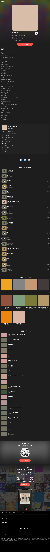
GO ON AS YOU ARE (13, 126)
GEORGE (7, 135)
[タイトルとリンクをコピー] (29, 160)
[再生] (36, 33)
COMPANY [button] (4, 522)
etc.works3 (6, 307)
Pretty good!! (18, 307)
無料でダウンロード (25, 484)
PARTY (6, 151)
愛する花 (22, 512)
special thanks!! (19, 323)
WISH (6, 139)
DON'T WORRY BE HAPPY (10, 133)
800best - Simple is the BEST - (43, 307)
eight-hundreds (6, 323)
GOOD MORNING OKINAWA (31, 307)
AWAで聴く (25, 44)
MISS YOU (7, 147)
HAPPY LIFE (7, 141)
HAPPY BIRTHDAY (9, 137)
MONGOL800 (22, 35)
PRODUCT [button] (4, 518)
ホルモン (6, 149)
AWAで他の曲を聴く (25, 460)
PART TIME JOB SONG (9, 145)
